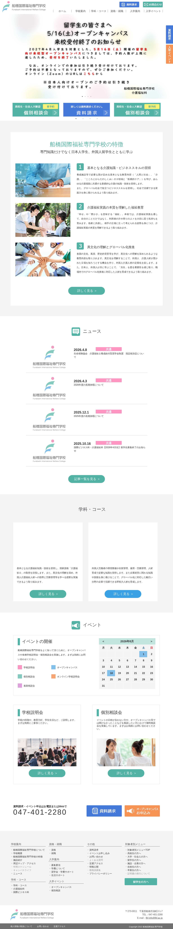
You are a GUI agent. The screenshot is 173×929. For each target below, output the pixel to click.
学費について (58, 868)
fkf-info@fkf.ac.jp (154, 918)
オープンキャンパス (61, 887)
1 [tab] (82, 96)
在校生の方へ (134, 867)
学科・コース (98, 11)
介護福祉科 (19, 889)
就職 (53, 853)
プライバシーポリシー (100, 873)
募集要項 (55, 865)
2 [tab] (85, 96)
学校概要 (17, 853)
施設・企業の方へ (136, 863)
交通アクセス (96, 863)
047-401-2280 (40, 812)
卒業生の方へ (134, 870)
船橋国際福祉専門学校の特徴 (28, 856)
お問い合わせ (96, 856)
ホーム (62, 11)
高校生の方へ (134, 853)
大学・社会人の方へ (137, 856)
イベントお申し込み (99, 853)
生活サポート (58, 875)
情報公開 (93, 867)
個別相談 (55, 890)
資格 (53, 850)
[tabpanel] (86, 56)
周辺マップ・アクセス (24, 863)
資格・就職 (117, 11)
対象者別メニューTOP (138, 850)
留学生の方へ (134, 860)
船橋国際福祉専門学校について (29, 850)
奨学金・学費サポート (62, 872)
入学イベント (153, 11)
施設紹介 (17, 860)
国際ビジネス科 (21, 892)
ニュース (17, 873)
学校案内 (80, 11)
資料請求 (93, 850)
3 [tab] (88, 96)
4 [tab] (90, 96)
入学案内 (135, 11)
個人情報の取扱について (21, 926)
